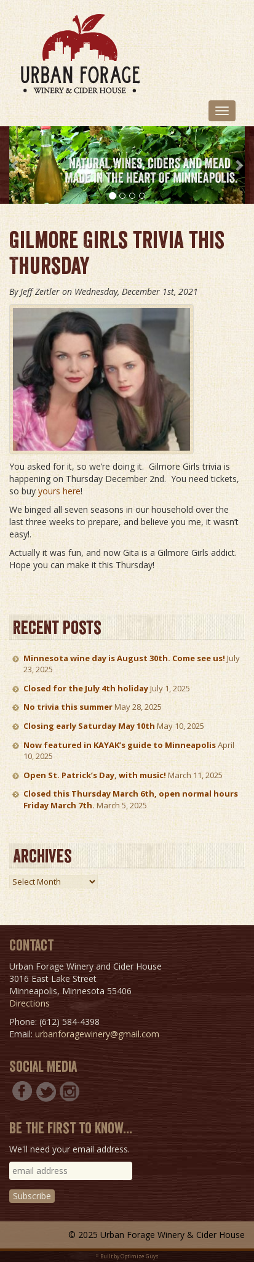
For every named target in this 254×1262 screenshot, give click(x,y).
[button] (15, 165)
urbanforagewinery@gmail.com (97, 1034)
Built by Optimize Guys (129, 1256)
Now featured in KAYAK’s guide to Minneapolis (119, 744)
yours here (59, 491)
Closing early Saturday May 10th (89, 725)
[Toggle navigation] (222, 110)
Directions (29, 1003)
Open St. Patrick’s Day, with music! (94, 775)
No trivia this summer (68, 706)
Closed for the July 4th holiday (85, 688)
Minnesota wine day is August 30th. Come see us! (124, 658)
